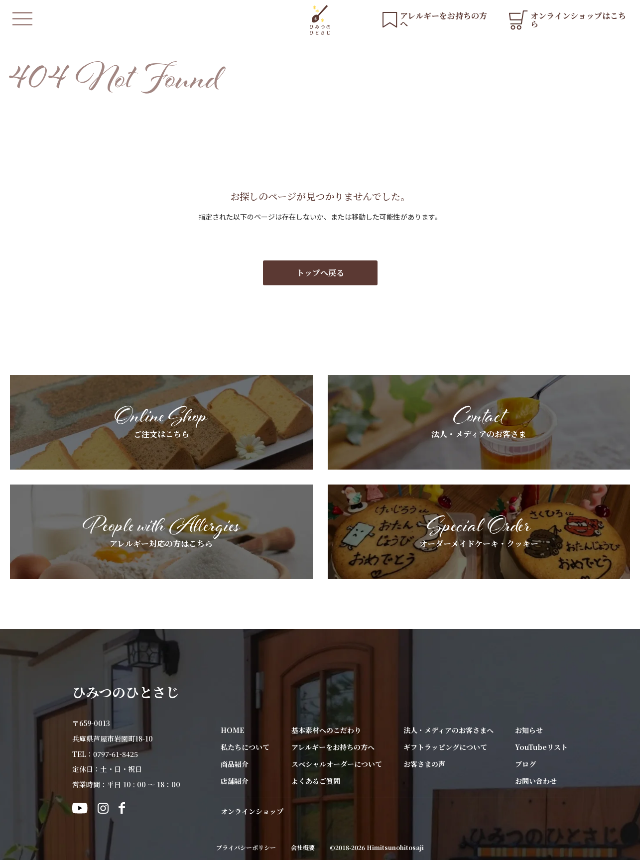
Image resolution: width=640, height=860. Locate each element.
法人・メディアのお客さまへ (448, 730)
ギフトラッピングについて (445, 747)
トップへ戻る (320, 272)
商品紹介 (235, 764)
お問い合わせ (536, 781)
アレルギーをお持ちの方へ (333, 747)
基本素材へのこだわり (326, 730)
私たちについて (245, 747)
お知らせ (529, 730)
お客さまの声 (424, 764)
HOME (233, 730)
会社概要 (303, 848)
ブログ (525, 764)
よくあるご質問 (315, 781)
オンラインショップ (252, 811)
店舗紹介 (235, 781)
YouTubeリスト (541, 747)
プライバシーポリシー (246, 848)
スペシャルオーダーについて (336, 764)
